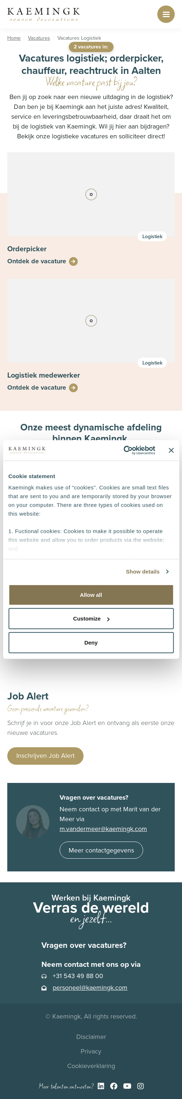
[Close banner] (171, 450)
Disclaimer (91, 1036)
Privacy (91, 1051)
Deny (91, 642)
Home (14, 38)
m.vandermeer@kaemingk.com (103, 829)
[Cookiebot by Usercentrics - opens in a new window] (123, 450)
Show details (143, 571)
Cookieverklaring (91, 1066)
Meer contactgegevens (101, 850)
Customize (91, 618)
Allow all (91, 594)
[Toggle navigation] (166, 14)
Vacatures (39, 38)
